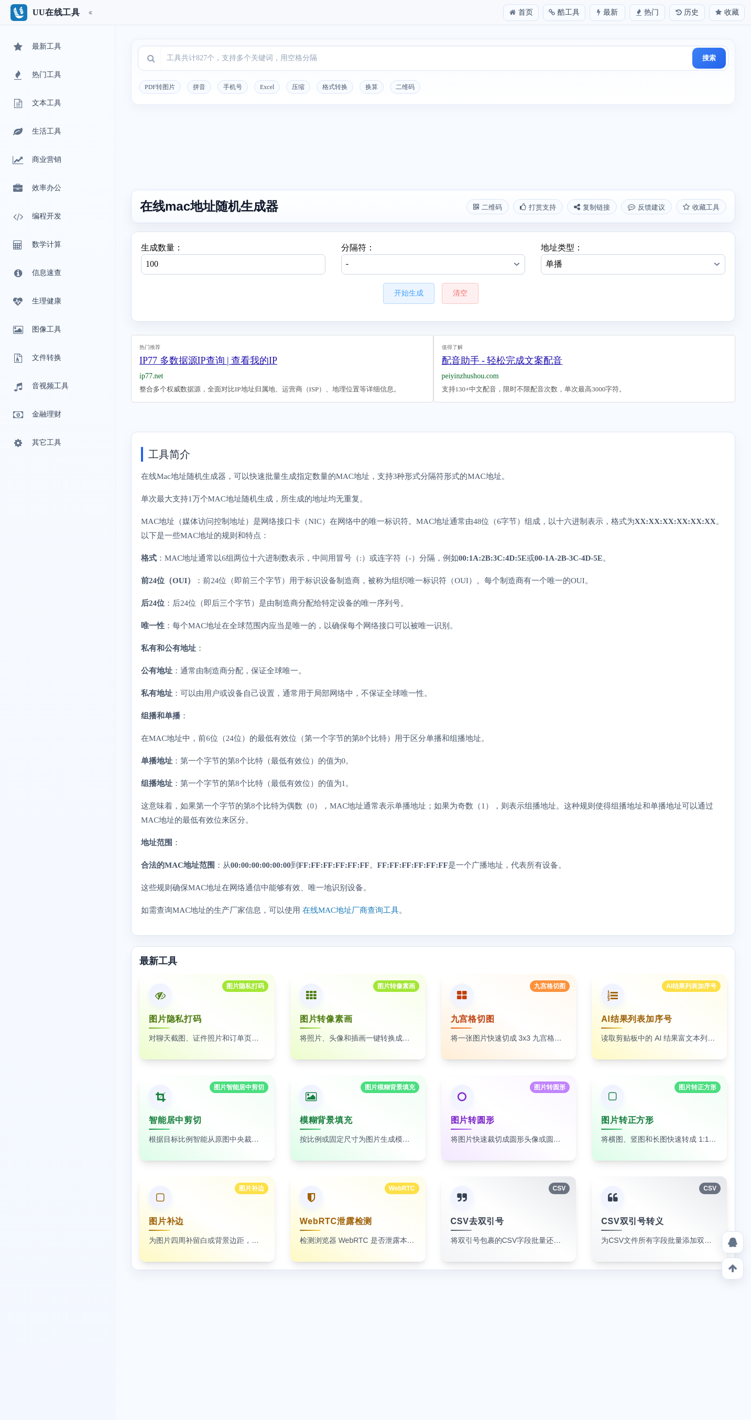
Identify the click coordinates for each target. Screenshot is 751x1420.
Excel (267, 87)
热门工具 (36, 75)
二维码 (405, 87)
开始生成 (408, 293)
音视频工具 (40, 387)
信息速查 (36, 273)
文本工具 (36, 104)
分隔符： (433, 259)
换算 (371, 87)
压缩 (298, 87)
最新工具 (36, 47)
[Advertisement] (433, 148)
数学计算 (36, 245)
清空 (460, 293)
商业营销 (36, 160)
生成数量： (233, 259)
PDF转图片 (160, 87)
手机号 (232, 87)
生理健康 (36, 302)
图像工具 (36, 330)
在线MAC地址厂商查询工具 (350, 910)
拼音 (199, 87)
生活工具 (36, 132)
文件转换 (36, 358)
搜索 (709, 58)
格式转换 (334, 87)
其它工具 (36, 443)
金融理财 (36, 415)
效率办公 (36, 188)
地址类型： (633, 259)
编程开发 (36, 217)
